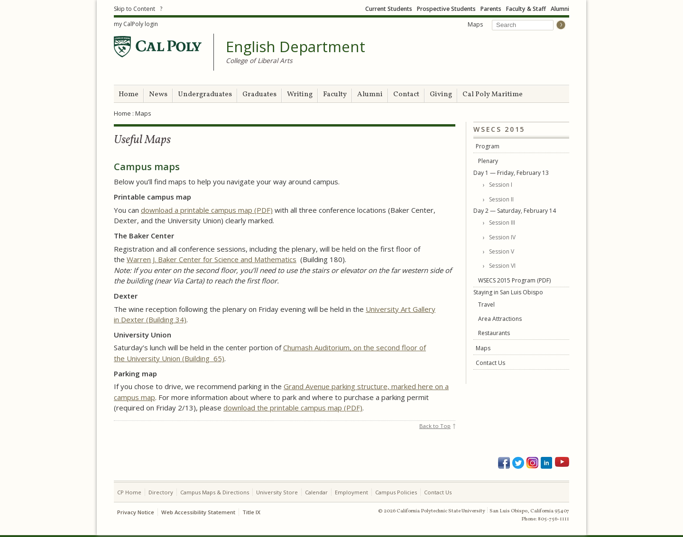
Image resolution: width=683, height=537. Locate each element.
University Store (277, 492)
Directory (160, 492)
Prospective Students (446, 9)
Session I (500, 185)
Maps (475, 24)
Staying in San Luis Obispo (508, 292)
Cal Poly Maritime (492, 95)
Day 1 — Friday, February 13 (511, 173)
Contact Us (490, 363)
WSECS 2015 (499, 129)
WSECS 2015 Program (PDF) (514, 280)
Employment (351, 492)
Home (128, 95)
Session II (501, 199)
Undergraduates (205, 95)
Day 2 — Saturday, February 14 (514, 211)
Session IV (502, 237)
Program (487, 146)
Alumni (560, 9)
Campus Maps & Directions (214, 492)
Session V (501, 251)
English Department (295, 47)
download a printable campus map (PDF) (207, 210)
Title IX (251, 512)
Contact (406, 95)
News (158, 95)
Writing (300, 95)
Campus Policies (396, 492)
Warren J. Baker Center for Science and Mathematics (211, 259)
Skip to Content (134, 9)
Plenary (488, 161)
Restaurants (494, 333)
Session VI (502, 266)
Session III (502, 222)
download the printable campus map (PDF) (292, 407)
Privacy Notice (135, 512)
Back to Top (435, 425)
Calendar (316, 492)
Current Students (388, 9)
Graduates (259, 95)
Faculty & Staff (526, 9)
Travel (486, 304)
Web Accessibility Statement (198, 512)
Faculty (335, 95)
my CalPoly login (136, 24)
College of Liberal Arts (259, 60)
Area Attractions (500, 319)
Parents (490, 9)
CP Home (129, 492)
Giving (441, 95)
